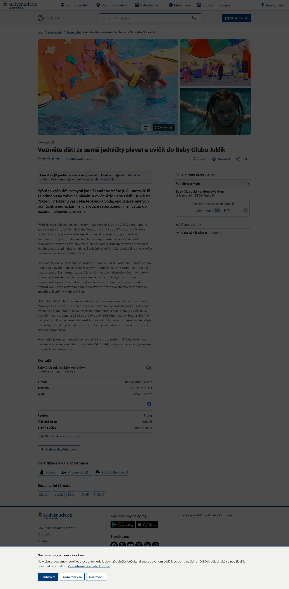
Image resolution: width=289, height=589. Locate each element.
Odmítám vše (72, 577)
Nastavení (96, 577)
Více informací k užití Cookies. (89, 566)
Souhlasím (48, 577)
